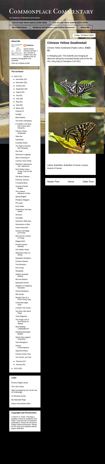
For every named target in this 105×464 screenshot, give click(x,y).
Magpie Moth (20, 241)
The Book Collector (22, 177)
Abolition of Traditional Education (23, 287)
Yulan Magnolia (21, 316)
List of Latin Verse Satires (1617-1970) (70, 22)
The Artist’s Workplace (23, 121)
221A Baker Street (22, 250)
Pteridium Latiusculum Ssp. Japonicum (23, 165)
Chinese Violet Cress (23, 354)
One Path (19, 151)
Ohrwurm (18, 215)
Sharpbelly (19, 271)
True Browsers (20, 264)
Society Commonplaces (22, 347)
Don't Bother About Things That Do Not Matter (23, 171)
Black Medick (20, 117)
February (19, 361)
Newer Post (53, 181)
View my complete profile (20, 63)
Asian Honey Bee (21, 228)
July (17, 95)
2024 (16, 76)
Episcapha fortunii (22, 283)
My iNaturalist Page (18, 400)
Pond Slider (19, 206)
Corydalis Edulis (21, 143)
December (20, 79)
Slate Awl (18, 136)
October (19, 86)
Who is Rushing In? (22, 158)
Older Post (88, 181)
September (20, 89)
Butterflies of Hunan (72, 165)
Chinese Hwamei (21, 261)
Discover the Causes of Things (23, 237)
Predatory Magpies (22, 200)
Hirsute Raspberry (22, 291)
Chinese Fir (19, 111)
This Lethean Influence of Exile (22, 192)
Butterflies (58, 165)
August (19, 92)
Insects (85, 165)
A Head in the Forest (23, 308)
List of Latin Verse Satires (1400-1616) (29, 22)
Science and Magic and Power (22, 232)
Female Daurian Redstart (21, 245)
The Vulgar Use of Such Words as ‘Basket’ (22, 322)
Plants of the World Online (21, 404)
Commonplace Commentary (51, 11)
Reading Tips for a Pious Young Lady (23, 298)
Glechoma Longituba (23, 155)
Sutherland (19, 140)
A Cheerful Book (21, 183)
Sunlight (18, 114)
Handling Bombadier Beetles (23, 333)
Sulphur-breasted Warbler (21, 275)
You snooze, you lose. (23, 357)
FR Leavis (19, 203)
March (18, 108)
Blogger (67, 445)
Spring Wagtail (20, 197)
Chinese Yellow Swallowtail (21, 132)
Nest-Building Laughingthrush (22, 328)
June (18, 99)
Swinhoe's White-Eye (23, 221)
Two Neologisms (21, 342)
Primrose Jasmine (22, 180)
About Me (85, 27)
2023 (16, 368)
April (18, 105)
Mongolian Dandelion (23, 258)
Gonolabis (19, 218)
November (20, 82)
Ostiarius (30, 45)
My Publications (19, 27)
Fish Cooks (19, 268)
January (19, 364)
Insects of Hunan (54, 168)
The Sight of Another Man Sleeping (23, 147)
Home (71, 181)
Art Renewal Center (18, 396)
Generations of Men (22, 224)
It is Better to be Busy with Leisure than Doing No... (23, 126)
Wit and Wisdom (21, 279)
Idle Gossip (19, 294)
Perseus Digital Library (19, 383)
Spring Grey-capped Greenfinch (22, 338)
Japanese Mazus (21, 351)
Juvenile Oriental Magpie (21, 187)
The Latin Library (17, 387)
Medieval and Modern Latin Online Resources (54, 27)
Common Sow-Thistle (23, 161)
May (17, 102)
